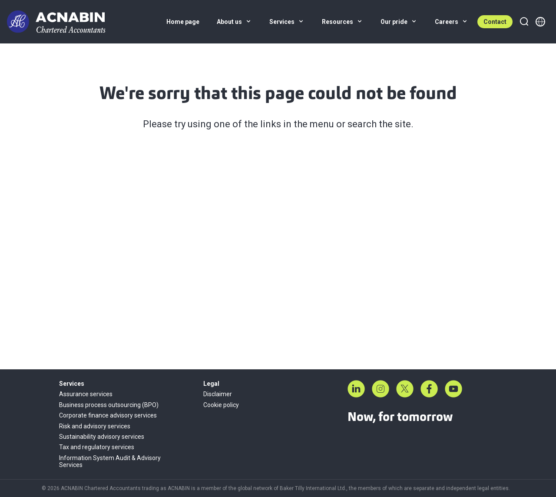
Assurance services (86, 394)
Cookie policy (221, 404)
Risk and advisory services (94, 426)
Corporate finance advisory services (108, 415)
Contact (494, 21)
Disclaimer (217, 394)
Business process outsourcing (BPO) (109, 404)
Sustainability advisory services (101, 436)
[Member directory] (540, 22)
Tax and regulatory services (96, 447)
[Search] (524, 22)
